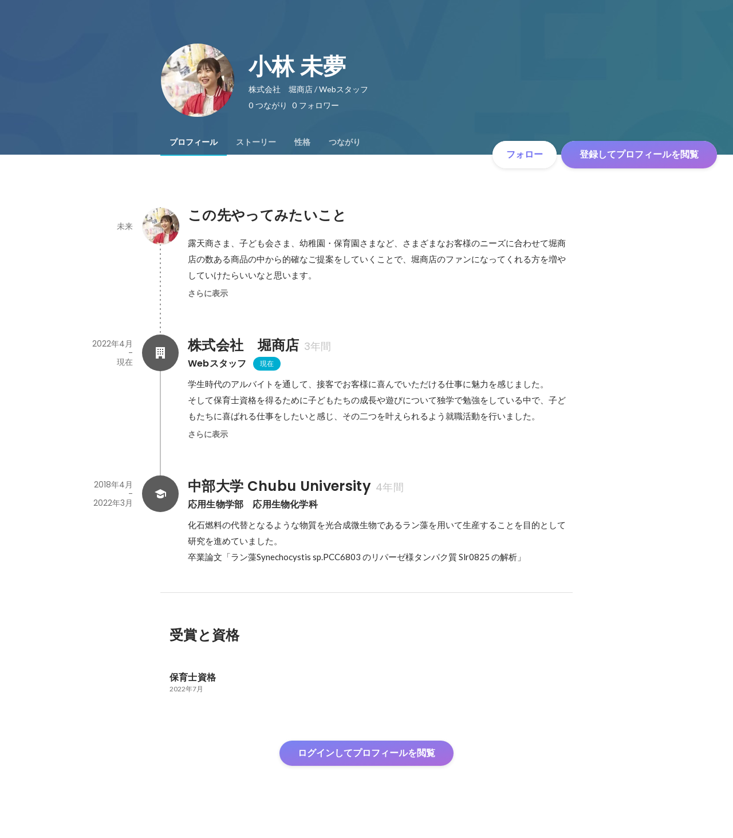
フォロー (524, 154)
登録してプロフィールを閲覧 (639, 154)
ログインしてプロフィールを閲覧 (366, 753)
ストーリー (256, 142)
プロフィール (194, 142)
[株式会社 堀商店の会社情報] (160, 353)
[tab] (193, 142)
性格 (302, 142)
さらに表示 (208, 293)
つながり (345, 142)
